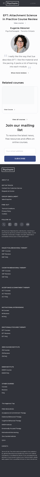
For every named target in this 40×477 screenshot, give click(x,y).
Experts (5, 446)
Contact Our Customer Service (12, 188)
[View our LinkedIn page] (16, 224)
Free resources (8, 409)
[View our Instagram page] (22, 224)
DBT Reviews (6, 254)
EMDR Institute (8, 367)
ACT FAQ (5, 297)
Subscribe (20, 159)
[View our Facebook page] (10, 224)
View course (20, 23)
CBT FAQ (5, 277)
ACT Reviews (6, 293)
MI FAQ (4, 316)
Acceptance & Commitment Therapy (16, 287)
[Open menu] (4, 3)
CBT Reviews (6, 274)
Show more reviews (20, 73)
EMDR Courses (7, 370)
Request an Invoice (8, 191)
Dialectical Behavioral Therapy (14, 248)
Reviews (4, 390)
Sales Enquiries (7, 199)
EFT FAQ (5, 336)
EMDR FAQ (5, 373)
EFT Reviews (6, 333)
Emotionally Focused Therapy (14, 327)
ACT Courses (6, 290)
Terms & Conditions (8, 208)
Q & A (3, 440)
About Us (5, 180)
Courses (4, 387)
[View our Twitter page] (4, 224)
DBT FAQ (5, 257)
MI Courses (5, 310)
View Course (9, 109)
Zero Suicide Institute (9, 436)
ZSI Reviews (6, 353)
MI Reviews (5, 313)
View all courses (20, 119)
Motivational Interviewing (13, 307)
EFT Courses (6, 330)
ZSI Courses (5, 350)
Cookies (4, 214)
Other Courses (8, 383)
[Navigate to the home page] (12, 3)
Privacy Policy (6, 211)
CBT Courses (6, 271)
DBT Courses (6, 251)
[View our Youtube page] (28, 224)
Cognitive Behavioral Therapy (14, 268)
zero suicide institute (11, 347)
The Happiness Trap (8, 403)
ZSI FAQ (4, 356)
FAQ (3, 393)
